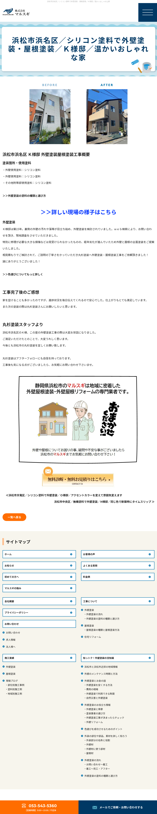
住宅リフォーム (92, 636)
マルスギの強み (13, 588)
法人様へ (10, 646)
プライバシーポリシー (16, 612)
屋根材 (89, 753)
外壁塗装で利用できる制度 (100, 693)
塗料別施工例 (15, 689)
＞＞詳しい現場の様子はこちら (78, 212)
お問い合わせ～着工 (97, 764)
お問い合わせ (13, 632)
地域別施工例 (15, 693)
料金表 (86, 576)
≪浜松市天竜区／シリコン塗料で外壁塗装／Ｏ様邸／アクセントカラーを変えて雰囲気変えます (64, 495)
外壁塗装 (89, 610)
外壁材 (89, 744)
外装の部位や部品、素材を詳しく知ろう (105, 736)
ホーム (8, 554)
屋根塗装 (89, 625)
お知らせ (9, 565)
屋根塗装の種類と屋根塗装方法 (103, 630)
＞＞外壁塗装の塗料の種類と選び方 (24, 196)
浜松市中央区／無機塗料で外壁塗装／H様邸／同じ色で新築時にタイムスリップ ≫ (104, 502)
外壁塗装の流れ (94, 614)
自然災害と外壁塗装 (97, 698)
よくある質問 (90, 565)
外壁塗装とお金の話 (95, 680)
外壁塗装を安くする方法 (99, 685)
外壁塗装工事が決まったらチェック (105, 717)
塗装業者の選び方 (95, 713)
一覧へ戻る (14, 517)
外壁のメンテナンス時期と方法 (101, 673)
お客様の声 (89, 554)
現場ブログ (12, 680)
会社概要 (9, 601)
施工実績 (9, 658)
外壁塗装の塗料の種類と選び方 (103, 618)
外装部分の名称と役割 (98, 740)
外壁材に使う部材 (95, 749)
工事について (90, 601)
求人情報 (10, 639)
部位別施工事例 (16, 685)
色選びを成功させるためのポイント (103, 729)
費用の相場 (92, 689)
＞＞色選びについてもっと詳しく (23, 274)
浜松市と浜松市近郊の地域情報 (101, 666)
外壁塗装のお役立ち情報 (97, 705)
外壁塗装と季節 (94, 709)
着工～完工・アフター (98, 768)
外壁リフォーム (94, 722)
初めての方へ (12, 576)
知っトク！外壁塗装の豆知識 (98, 658)
